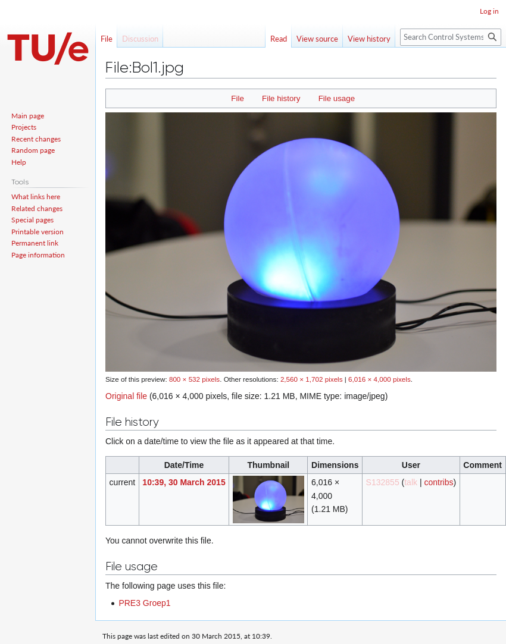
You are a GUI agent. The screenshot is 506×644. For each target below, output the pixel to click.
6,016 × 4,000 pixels (379, 379)
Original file (126, 396)
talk (410, 482)
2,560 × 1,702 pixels (311, 379)
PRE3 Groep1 (144, 603)
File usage (336, 98)
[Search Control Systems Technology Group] (450, 37)
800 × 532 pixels (194, 379)
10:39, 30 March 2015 (183, 482)
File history (281, 98)
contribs (438, 482)
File (237, 98)
